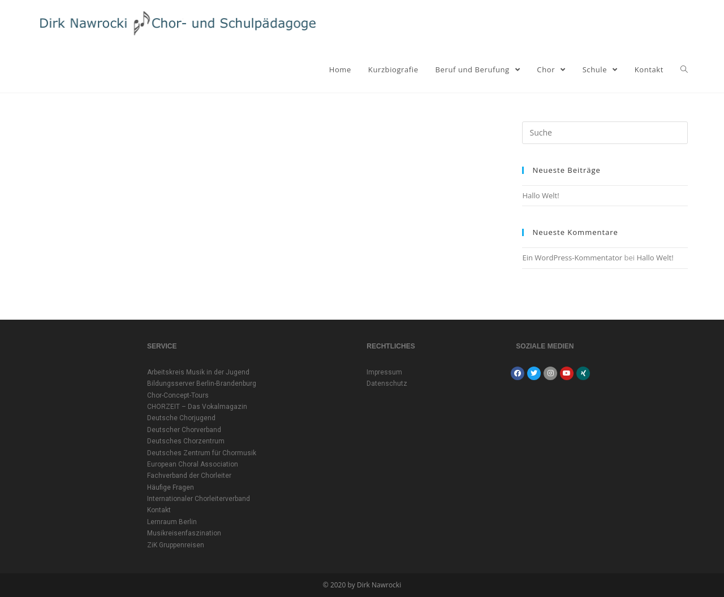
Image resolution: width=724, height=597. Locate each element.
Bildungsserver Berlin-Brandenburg (201, 383)
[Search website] (684, 69)
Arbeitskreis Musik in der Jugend (198, 372)
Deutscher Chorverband (184, 430)
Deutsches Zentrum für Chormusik (201, 453)
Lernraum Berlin (172, 522)
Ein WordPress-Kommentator (572, 257)
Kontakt (159, 510)
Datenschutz (387, 383)
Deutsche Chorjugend (181, 418)
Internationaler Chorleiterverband (198, 499)
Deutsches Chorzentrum (186, 441)
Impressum (384, 372)
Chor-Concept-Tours (178, 395)
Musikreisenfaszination (184, 533)
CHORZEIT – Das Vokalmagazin (197, 407)
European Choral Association (192, 464)
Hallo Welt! (540, 195)
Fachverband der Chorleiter (189, 476)
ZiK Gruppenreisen (175, 545)
